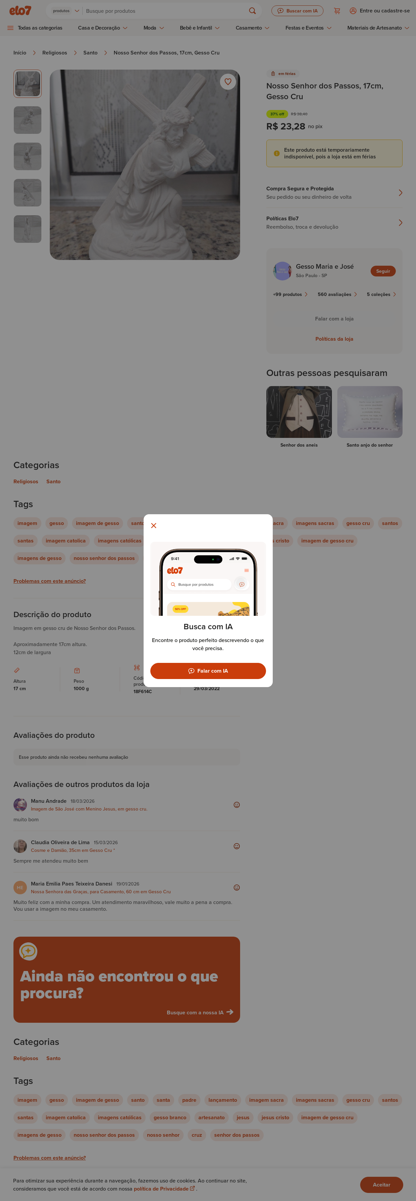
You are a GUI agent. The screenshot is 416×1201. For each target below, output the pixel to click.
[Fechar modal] (153, 525)
